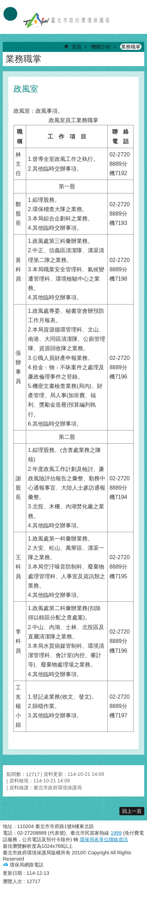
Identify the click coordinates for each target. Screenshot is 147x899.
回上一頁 (131, 811)
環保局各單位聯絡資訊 (104, 839)
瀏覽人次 (12, 881)
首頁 (76, 46)
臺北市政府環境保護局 (66, 20)
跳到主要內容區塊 (3, 3)
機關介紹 (100, 46)
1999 (115, 833)
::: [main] (5, 40)
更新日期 (12, 873)
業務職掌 (130, 46)
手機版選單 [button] (10, 14)
